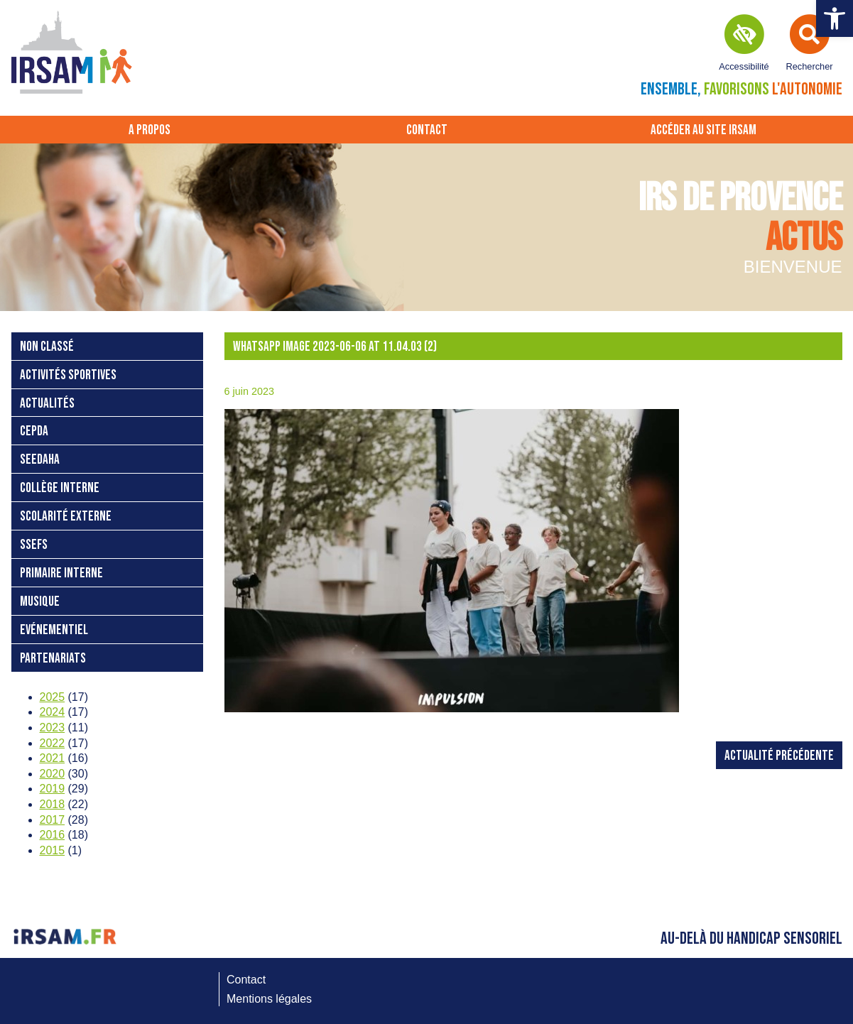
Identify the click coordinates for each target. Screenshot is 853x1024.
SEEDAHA (40, 460)
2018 (52, 804)
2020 (52, 774)
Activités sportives (68, 375)
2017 (52, 820)
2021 (52, 758)
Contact (426, 130)
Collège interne (59, 488)
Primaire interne (61, 573)
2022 (52, 743)
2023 (52, 727)
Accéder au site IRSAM (703, 130)
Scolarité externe (66, 516)
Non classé (47, 347)
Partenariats (53, 658)
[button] (834, 18)
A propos (149, 130)
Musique (40, 602)
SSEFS (34, 545)
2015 (52, 850)
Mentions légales (269, 999)
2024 (52, 712)
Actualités (47, 404)
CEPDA (34, 431)
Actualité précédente (779, 756)
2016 (52, 835)
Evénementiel (54, 630)
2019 (52, 789)
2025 (52, 697)
